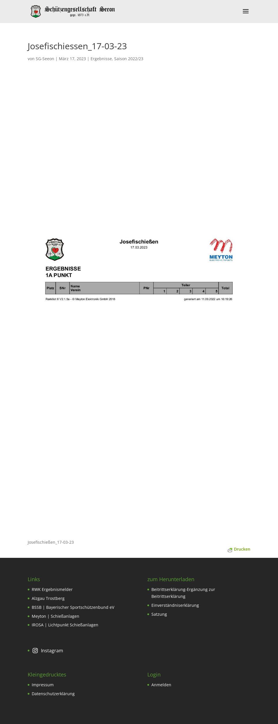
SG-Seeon (45, 58)
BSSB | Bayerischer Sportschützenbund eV (73, 607)
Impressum (43, 684)
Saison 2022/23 (128, 58)
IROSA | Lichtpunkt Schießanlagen (65, 625)
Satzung (159, 614)
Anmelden (161, 684)
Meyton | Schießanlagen (55, 616)
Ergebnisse (101, 58)
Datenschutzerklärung (53, 693)
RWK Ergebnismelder (52, 589)
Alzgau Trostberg (48, 598)
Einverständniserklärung (175, 605)
